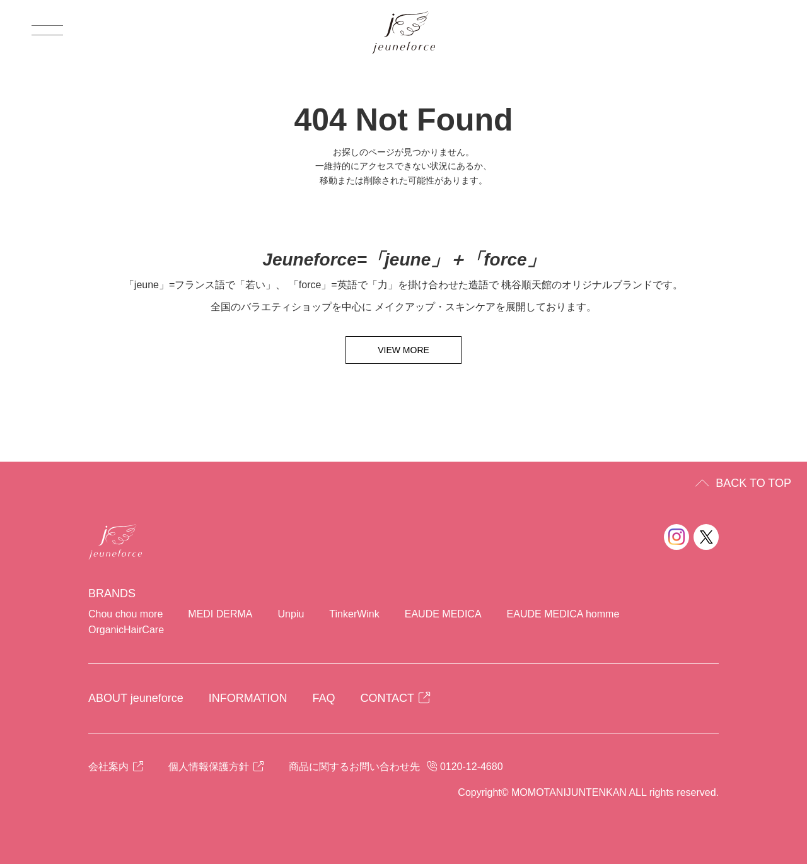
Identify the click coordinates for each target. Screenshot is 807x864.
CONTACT (395, 698)
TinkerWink (354, 614)
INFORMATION (248, 698)
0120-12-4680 (471, 766)
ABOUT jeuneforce (135, 698)
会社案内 (115, 766)
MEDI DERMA (220, 614)
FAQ (323, 698)
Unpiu (291, 614)
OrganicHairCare (126, 629)
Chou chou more (125, 614)
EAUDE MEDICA (443, 614)
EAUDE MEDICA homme (563, 614)
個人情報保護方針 (216, 766)
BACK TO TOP (753, 483)
